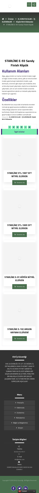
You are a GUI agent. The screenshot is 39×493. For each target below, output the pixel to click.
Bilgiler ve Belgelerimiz (20, 423)
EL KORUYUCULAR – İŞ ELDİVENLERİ (20, 117)
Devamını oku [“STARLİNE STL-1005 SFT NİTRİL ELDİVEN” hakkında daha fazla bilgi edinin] (21, 234)
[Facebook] (13, 488)
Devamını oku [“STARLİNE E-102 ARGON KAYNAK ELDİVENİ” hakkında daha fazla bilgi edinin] (21, 339)
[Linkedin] (25, 488)
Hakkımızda (20, 407)
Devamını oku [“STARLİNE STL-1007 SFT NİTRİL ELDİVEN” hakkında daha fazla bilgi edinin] (21, 182)
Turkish (23, 491)
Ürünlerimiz (20, 413)
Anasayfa (20, 402)
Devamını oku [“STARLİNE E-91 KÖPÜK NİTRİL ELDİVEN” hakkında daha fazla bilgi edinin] (21, 287)
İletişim (20, 428)
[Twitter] (19, 488)
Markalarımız (20, 418)
